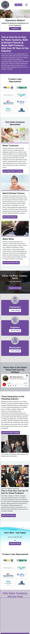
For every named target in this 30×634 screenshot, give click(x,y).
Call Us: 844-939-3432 (15, 281)
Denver (17, 496)
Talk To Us (18, 4)
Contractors (15, 307)
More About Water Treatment (12, 171)
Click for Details (15, 310)
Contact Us (15, 28)
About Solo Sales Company (10, 432)
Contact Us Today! (15, 288)
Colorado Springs (20, 54)
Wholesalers (15, 347)
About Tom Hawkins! (8, 515)
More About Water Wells (11, 262)
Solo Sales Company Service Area (15, 595)
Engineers (15, 327)
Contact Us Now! (15, 543)
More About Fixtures (10, 217)
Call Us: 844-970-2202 (15, 537)
